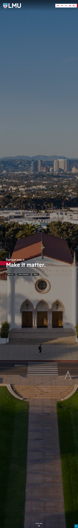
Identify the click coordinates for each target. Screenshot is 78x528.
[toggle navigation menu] (70, 5)
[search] (74, 5)
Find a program (24, 274)
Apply (58, 5)
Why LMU (11, 274)
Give (66, 5)
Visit (62, 5)
